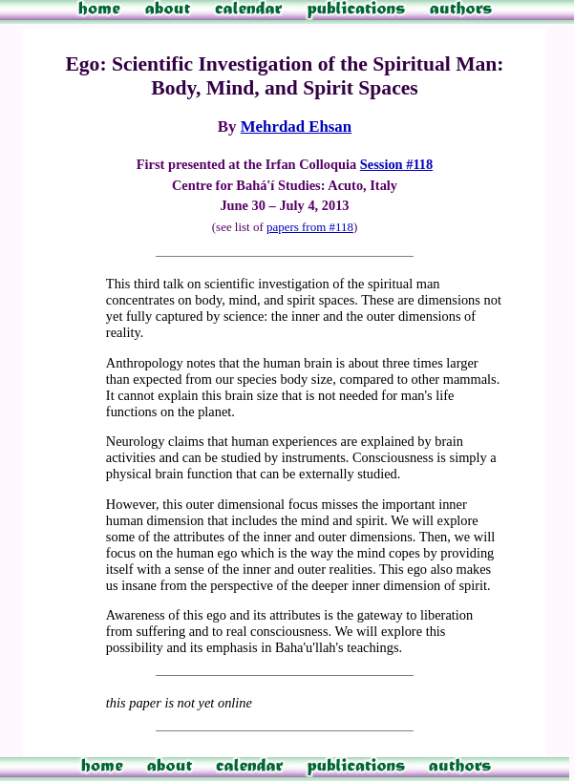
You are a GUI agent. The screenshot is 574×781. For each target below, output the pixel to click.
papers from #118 (309, 227)
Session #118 (396, 164)
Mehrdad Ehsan (296, 126)
